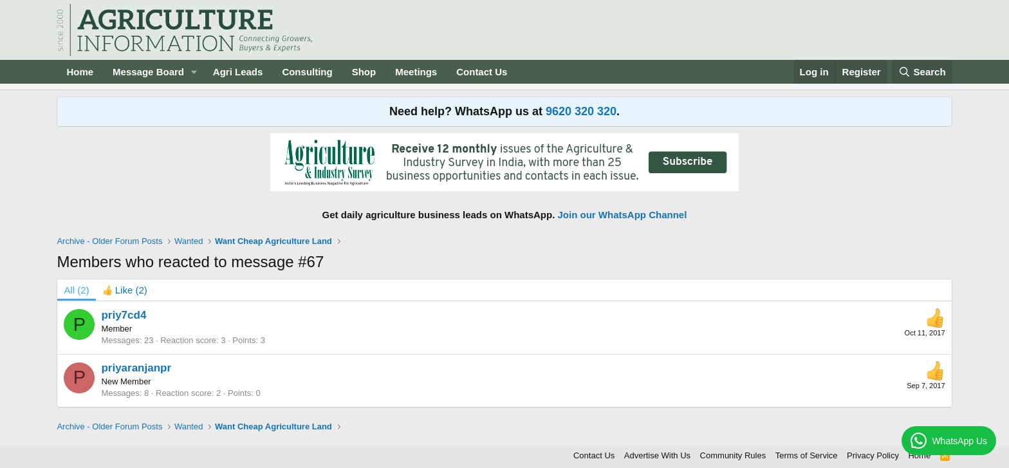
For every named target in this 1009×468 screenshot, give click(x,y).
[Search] (922, 72)
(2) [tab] (76, 290)
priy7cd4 (123, 315)
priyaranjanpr (136, 368)
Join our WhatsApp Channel (622, 214)
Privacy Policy (873, 455)
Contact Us (481, 71)
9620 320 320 (581, 111)
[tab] (125, 290)
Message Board (148, 71)
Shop (364, 71)
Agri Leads (238, 71)
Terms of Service (806, 455)
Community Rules (733, 455)
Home (79, 71)
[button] (194, 72)
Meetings (416, 71)
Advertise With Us (657, 455)
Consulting (307, 71)
